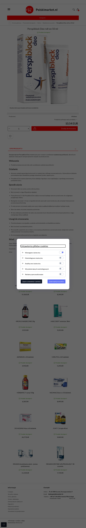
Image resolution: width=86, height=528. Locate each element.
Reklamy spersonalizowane (34, 274)
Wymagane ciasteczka (32, 252)
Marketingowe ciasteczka (34, 258)
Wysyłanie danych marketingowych (37, 269)
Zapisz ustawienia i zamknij (31, 281)
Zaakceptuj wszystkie (56, 281)
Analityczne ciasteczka (32, 263)
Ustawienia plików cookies (34, 246)
